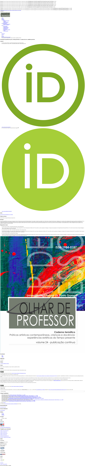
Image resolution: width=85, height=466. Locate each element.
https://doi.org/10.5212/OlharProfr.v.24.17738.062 (6, 214)
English (3, 413)
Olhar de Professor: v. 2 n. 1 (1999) (59, 399)
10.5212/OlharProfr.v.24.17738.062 (40, 389)
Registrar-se (3, 33)
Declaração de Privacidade (6, 29)
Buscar (1, 32)
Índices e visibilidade (6, 24)
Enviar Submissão (2, 410)
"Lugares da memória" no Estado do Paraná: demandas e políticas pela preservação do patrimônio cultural (21, 398)
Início (2, 35)
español (3, 414)
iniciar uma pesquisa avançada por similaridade (11, 403)
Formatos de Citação (3, 391)
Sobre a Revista (5, 26)
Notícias (3, 19)
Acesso (3, 34)
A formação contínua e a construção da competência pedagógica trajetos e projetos (18, 396)
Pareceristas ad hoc (5, 28)
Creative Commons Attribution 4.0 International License (19, 373)
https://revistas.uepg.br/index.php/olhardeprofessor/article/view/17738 (57, 389)
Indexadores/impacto (4, 23)
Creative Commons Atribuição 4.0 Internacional (17, 386)
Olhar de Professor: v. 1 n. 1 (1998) (33, 395)
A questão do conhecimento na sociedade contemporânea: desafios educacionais (16, 400)
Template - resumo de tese (3, 434)
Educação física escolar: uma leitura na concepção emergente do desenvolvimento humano (21, 397)
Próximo (4, 402)
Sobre (2, 25)
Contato (4, 30)
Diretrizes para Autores (6, 20)
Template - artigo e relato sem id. (4, 430)
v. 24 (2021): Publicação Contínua (4, 363)
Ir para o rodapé (19, 10)
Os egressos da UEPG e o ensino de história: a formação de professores (20, 395)
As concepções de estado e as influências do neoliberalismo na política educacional (43, 399)
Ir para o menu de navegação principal (12, 10)
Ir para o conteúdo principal (3, 10)
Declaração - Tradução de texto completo (5, 437)
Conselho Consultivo (6, 27)
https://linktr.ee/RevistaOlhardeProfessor (5, 427)
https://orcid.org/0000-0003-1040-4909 (7, 211)
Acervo (3, 18)
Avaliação (4, 21)
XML (2, 356)
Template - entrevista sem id (3, 433)
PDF (2, 355)
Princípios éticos (5, 22)
